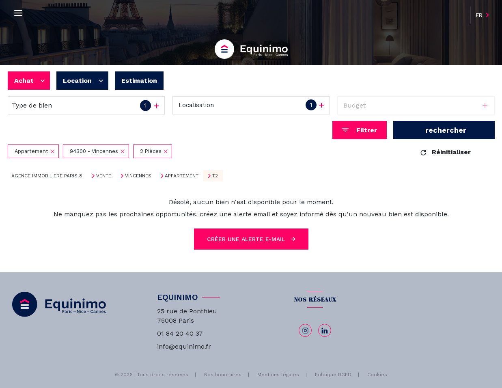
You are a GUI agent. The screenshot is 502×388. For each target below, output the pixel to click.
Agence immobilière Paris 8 (46, 176)
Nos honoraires (222, 374)
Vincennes (138, 175)
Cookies (377, 374)
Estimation (139, 80)
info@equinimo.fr (184, 346)
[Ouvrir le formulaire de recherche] (359, 130)
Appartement (181, 175)
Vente (103, 175)
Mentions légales (278, 374)
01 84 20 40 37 (180, 333)
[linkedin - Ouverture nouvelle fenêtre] (324, 330)
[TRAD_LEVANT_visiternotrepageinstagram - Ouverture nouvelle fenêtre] (305, 330)
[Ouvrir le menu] (18, 13)
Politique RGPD (333, 374)
